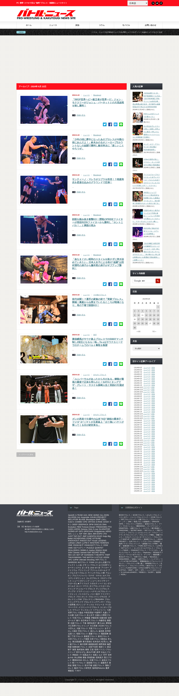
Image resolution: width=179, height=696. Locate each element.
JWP (84, 536)
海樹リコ (102, 647)
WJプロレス (83, 562)
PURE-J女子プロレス (146, 546)
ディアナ (72, 591)
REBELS (84, 550)
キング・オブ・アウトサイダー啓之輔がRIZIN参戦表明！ (152, 146)
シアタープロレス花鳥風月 (150, 541)
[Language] (137, 3)
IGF (80, 534)
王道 (92, 649)
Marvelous (153, 557)
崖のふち (94, 631)
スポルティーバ (96, 583)
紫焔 (84, 657)
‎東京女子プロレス (125, 557)
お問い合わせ (150, 25)
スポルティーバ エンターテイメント (138, 537)
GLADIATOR (104, 529)
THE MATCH (88, 557)
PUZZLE (90, 548)
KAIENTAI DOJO (94, 536)
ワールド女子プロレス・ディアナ (138, 555)
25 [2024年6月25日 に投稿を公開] (142, 323)
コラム (102, 25)
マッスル (90, 605)
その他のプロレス (99, 295)
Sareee (76, 552)
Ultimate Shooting (86, 560)
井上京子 (90, 615)
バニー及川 (95, 594)
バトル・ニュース (86, 679)
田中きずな (81, 652)
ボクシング (81, 605)
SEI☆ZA (72, 555)
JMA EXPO (97, 534)
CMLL (104, 519)
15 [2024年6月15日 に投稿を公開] (158, 315)
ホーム (29, 25)
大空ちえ (72, 628)
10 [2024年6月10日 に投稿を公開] (138, 315)
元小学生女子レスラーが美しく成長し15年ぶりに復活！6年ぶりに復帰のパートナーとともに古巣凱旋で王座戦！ (146, 131)
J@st (89, 534)
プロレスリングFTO (136, 566)
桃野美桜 (102, 644)
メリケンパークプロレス (88, 607)
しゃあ (79, 565)
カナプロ (106, 575)
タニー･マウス (82, 586)
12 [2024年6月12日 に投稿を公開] (146, 315)
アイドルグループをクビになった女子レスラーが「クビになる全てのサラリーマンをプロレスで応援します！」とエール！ (146, 180)
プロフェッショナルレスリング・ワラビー (143, 532)
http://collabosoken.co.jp (33, 532)
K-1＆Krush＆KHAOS (129, 572)
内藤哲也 (102, 620)
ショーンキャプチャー (99, 581)
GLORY (151, 572)
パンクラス (154, 559)
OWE (70, 548)
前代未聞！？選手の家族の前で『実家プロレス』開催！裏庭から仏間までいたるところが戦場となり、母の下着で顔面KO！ (98, 302)
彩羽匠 (108, 631)
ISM (85, 534)
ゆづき (98, 568)
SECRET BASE (98, 552)
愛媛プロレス (94, 634)
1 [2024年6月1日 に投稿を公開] (158, 307)
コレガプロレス (92, 578)
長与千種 (88, 665)
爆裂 (87, 649)
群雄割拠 (91, 657)
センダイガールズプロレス (143, 548)
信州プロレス (143, 559)
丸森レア (106, 612)
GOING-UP (73, 531)
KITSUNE (96, 538)
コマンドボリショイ (76, 578)
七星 (109, 610)
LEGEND (102, 541)
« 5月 (138, 331)
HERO (108, 531)
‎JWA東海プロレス (151, 563)
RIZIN (123, 574)
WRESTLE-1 (136, 539)
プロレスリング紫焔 (146, 535)
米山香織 (78, 657)
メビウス (146, 528)
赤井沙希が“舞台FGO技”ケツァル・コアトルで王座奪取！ (151, 231)
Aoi (78, 517)
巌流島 (101, 631)
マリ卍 (108, 605)
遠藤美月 (104, 663)
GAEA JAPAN (74, 529)
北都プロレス (76, 623)
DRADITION (123, 528)
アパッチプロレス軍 (96, 573)
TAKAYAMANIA (75, 557)
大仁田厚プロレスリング (78, 626)
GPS (81, 531)
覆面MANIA (77, 660)
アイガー (105, 568)
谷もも (86, 660)
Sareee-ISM (85, 552)
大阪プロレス (82, 628)
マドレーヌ (99, 605)
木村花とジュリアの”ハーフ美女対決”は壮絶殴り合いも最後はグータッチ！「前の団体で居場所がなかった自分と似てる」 (146, 198)
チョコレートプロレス (85, 589)
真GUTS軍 (91, 652)
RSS (153, 3)
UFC (70, 560)
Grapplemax (99, 531)
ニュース (53, 25)
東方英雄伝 (87, 642)
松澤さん (105, 642)
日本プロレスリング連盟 (78, 639)
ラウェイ (76, 610)
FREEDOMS (101, 527)
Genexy (84, 529)
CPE (85, 522)
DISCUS (98, 524)
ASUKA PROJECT (98, 517)
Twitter (157, 3)
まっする (85, 568)
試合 (77, 25)
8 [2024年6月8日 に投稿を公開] (158, 311)
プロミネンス (82, 597)
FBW (79, 527)
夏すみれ (101, 623)
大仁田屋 (93, 626)
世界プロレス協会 (75, 612)
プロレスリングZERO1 (134, 524)
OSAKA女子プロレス (93, 545)
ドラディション (83, 591)
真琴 (98, 652)
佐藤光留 (103, 618)
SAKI (70, 552)
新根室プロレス (90, 636)
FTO (110, 527)
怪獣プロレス (82, 634)
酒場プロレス (78, 665)
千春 (84, 623)
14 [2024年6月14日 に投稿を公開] (154, 315)
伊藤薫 (87, 618)
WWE (134, 559)
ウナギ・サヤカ (95, 575)
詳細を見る (81, 115)
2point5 (71, 515)
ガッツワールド (153, 526)
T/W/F (107, 555)
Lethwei (71, 543)
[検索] (143, 281)
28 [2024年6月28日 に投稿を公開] (154, 323)
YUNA (91, 562)
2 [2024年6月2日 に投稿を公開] (134, 311)
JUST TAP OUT (75, 536)
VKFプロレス (101, 560)
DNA (104, 524)
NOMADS (104, 543)
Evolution (72, 527)
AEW (90, 515)
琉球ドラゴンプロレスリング (129, 543)
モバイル (126, 25)
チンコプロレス (102, 589)
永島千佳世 (93, 647)
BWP (98, 519)
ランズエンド (86, 610)
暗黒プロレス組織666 (141, 521)
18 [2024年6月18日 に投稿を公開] (142, 319)
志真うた (72, 634)
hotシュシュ (73, 534)
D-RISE (99, 522)
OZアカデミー (79, 548)
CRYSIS (91, 522)
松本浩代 (97, 642)
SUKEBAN (89, 555)
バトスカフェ (83, 594)
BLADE (82, 519)
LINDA (78, 543)
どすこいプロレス (90, 565)
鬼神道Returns (98, 668)
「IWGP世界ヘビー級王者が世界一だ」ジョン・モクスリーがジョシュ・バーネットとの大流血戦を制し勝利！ (98, 102)
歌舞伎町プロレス (80, 647)
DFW (91, 524)
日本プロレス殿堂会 (98, 639)
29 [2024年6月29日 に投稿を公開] (158, 323)
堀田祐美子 (92, 623)
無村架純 (81, 649)
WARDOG (72, 562)
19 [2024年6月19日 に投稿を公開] (146, 319)
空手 (105, 655)
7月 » (154, 331)
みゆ (92, 568)
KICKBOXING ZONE (82, 538)
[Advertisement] (89, 59)
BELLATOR (73, 519)
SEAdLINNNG (124, 559)
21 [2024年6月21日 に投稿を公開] (154, 319)
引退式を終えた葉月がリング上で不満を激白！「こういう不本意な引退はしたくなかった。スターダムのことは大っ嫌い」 (146, 215)
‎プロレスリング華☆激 (134, 563)
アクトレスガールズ (98, 570)
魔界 (107, 668)
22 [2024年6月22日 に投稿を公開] (158, 319)
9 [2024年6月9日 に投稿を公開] (134, 315)
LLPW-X (85, 543)
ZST (136, 570)
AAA (85, 515)
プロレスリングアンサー (94, 602)
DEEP (75, 524)
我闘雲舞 (104, 634)
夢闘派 (109, 623)
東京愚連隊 (77, 642)
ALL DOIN (104, 515)
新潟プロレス (103, 636)
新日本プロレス (124, 515)
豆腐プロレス (95, 660)
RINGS (99, 550)
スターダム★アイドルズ (78, 583)
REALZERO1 (74, 550)
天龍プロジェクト (96, 628)
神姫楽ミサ (77, 655)
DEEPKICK (83, 524)
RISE (105, 550)
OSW (105, 545)
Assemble (85, 517)
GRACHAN (88, 531)
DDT (95, 335)
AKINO (96, 515)
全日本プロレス (138, 515)
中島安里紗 (89, 612)
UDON (106, 557)
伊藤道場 (95, 618)
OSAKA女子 (78, 545)
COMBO (78, 522)
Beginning (146, 552)
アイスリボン (153, 550)
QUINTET (99, 548)
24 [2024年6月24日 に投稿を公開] (138, 323)
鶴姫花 (71, 671)
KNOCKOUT (73, 541)
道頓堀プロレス (93, 663)
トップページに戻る (26, 454)
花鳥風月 (99, 657)
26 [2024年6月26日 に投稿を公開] (146, 323)
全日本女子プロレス (89, 620)
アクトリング (83, 570)
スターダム (137, 552)
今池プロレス (78, 618)
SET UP (79, 555)
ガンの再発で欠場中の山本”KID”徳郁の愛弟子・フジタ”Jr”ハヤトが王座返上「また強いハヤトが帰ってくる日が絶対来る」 (98, 422)
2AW (129, 521)
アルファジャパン (80, 575)
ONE (70, 545)
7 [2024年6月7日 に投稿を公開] (154, 311)
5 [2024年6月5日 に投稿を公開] (146, 311)
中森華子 (98, 612)
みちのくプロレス (99, 375)
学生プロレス (83, 631)
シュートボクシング (80, 581)
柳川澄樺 (84, 644)
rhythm (92, 550)
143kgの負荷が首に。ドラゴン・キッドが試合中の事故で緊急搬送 (152, 162)
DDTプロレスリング (128, 519)
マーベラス (73, 607)
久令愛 (71, 615)
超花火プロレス (150, 524)
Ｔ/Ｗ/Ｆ (78, 671)
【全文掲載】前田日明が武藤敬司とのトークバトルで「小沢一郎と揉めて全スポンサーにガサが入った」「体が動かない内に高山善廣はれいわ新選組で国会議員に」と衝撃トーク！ (146, 252)
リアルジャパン (99, 610)
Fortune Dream (88, 527)
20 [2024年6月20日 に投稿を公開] (150, 319)
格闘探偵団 (93, 644)
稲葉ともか (97, 655)
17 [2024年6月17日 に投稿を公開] (138, 319)
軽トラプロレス (79, 663)
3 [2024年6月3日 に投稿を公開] (138, 311)
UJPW (75, 560)
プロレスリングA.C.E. (97, 597)
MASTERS (94, 543)
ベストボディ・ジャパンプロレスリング (133, 517)
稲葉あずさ (87, 655)
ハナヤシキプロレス (99, 591)
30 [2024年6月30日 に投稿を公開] (134, 328)
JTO (105, 534)
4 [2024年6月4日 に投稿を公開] (142, 311)
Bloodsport (97, 95)
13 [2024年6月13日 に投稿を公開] (150, 315)
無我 (74, 649)
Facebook (161, 3)
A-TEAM (79, 515)
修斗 (78, 620)
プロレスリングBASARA (93, 599)
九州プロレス (80, 615)
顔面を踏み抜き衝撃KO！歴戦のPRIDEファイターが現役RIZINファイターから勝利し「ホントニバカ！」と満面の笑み (97, 222)
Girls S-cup (93, 529)
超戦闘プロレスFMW (150, 543)
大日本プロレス (105, 626)
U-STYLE (98, 557)
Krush (94, 541)
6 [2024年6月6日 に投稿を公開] (150, 311)
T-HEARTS (99, 555)
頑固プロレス (98, 665)
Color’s (71, 522)
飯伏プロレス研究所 (82, 668)
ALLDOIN (72, 517)
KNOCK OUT (86, 541)
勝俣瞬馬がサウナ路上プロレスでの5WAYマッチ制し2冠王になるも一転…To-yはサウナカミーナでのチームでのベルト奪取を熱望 (97, 342)
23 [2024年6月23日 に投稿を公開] (134, 323)
